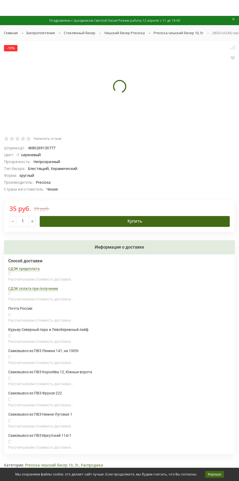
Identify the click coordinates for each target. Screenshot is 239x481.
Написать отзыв (47, 138)
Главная (11, 32)
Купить (134, 221)
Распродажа (92, 464)
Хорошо (214, 474)
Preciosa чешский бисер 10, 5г (178, 32)
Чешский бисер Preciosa (124, 32)
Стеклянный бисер (79, 32)
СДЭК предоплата (24, 269)
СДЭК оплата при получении (33, 288)
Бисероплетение (40, 32)
